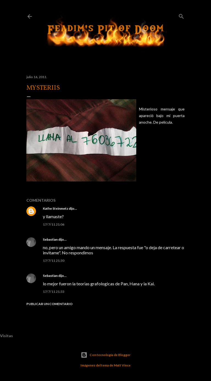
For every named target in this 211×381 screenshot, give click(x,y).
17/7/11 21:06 (53, 224)
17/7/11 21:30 (53, 260)
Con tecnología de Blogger (106, 355)
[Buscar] (181, 15)
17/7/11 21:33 (53, 291)
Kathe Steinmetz (55, 208)
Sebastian (50, 239)
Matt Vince (122, 365)
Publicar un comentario (49, 304)
